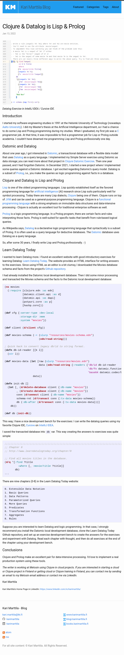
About (115, 7)
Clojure (72, 195)
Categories (93, 7)
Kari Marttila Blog (35, 7)
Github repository (55, 268)
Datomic (52, 153)
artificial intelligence (46, 191)
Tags (106, 7)
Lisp (4, 187)
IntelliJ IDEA (46, 425)
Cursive (30, 425)
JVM (8, 199)
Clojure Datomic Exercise (79, 161)
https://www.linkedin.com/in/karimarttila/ (60, 589)
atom (6, 632)
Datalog (18, 157)
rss (5, 636)
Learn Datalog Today (35, 261)
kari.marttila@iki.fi (12, 614)
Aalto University (11, 127)
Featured (78, 7)
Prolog (20, 173)
